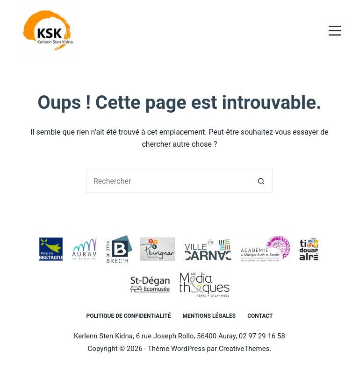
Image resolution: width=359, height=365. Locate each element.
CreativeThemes (244, 348)
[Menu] (335, 30)
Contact (260, 316)
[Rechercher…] (168, 181)
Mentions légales (209, 316)
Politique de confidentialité (128, 316)
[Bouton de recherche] (261, 181)
